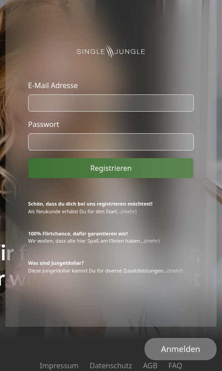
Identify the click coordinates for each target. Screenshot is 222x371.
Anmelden (180, 348)
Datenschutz (111, 366)
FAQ (175, 366)
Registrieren (110, 168)
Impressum (59, 366)
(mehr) (128, 211)
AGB (150, 366)
